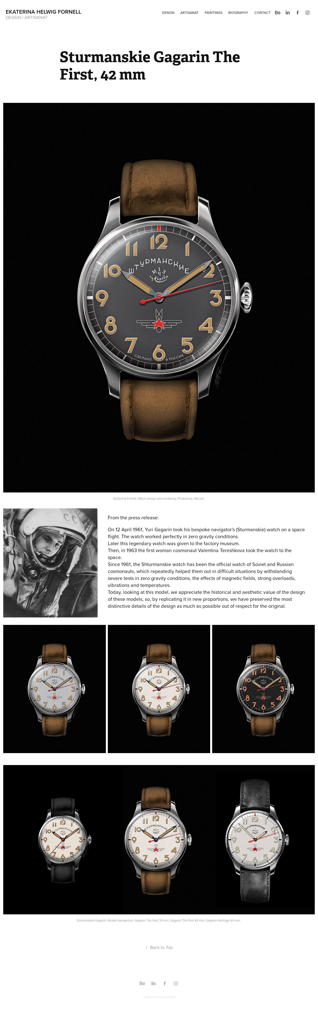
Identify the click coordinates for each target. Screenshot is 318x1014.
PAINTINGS (213, 12)
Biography (238, 12)
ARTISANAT (189, 12)
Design (168, 12)
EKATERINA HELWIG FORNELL (43, 12)
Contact (262, 12)
